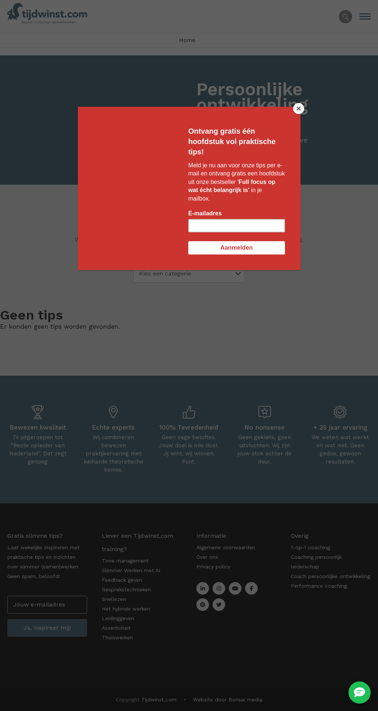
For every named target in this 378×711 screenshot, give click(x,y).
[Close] (298, 108)
